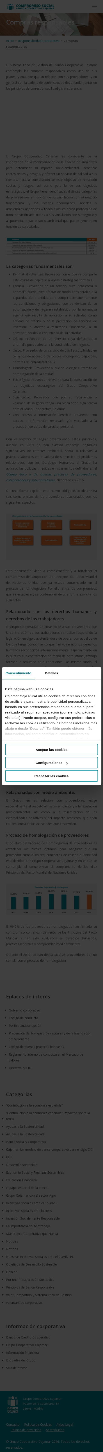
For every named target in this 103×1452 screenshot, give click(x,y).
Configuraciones (52, 763)
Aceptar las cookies (51, 749)
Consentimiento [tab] (18, 673)
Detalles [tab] (51, 673)
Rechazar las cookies (51, 776)
